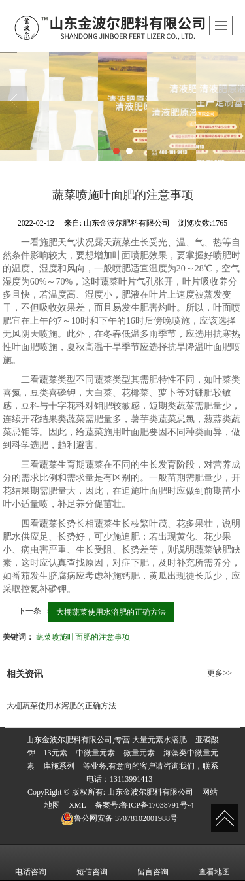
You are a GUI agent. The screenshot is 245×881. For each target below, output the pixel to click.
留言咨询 (153, 862)
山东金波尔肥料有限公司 (150, 792)
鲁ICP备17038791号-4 (157, 805)
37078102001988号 (119, 818)
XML (77, 805)
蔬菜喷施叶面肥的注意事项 (83, 637)
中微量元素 (95, 752)
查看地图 (214, 862)
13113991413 (131, 779)
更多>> (219, 673)
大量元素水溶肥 (159, 739)
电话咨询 (30, 862)
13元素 (55, 752)
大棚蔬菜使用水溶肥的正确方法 (111, 612)
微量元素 (139, 752)
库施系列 (58, 765)
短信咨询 (92, 862)
